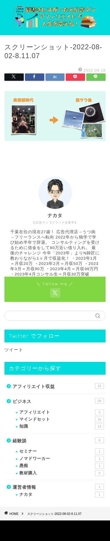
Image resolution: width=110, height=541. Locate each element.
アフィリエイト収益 (58, 386)
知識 (61, 426)
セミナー (61, 451)
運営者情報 (58, 487)
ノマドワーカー (61, 459)
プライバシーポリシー (43, 526)
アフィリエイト (61, 412)
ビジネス (58, 401)
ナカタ (61, 495)
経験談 (58, 440)
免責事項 (76, 526)
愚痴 (61, 466)
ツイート (13, 349)
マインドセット (61, 419)
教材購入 (61, 473)
